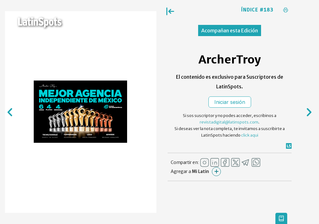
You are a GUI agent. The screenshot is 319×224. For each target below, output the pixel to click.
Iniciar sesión (229, 102)
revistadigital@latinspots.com (229, 122)
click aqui (249, 135)
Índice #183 (257, 10)
